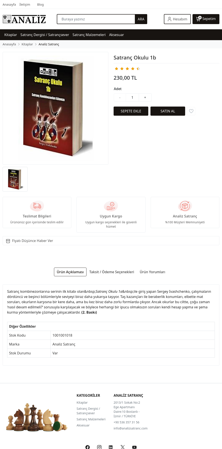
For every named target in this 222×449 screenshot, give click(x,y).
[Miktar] (132, 97)
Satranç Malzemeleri (91, 419)
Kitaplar (82, 402)
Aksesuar (83, 425)
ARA (141, 19)
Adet (118, 88)
